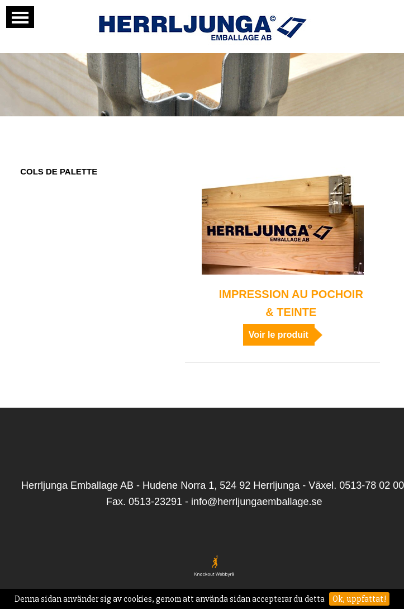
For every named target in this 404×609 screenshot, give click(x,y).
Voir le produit (278, 334)
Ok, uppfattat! (359, 599)
